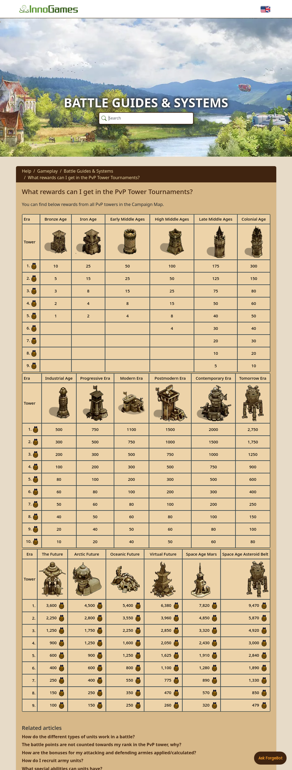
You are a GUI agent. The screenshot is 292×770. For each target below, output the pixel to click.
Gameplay (47, 171)
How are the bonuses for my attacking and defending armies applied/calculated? (109, 753)
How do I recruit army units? (52, 760)
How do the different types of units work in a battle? (78, 737)
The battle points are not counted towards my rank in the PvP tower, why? (101, 745)
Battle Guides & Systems (88, 171)
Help (26, 171)
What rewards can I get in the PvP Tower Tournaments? (84, 178)
